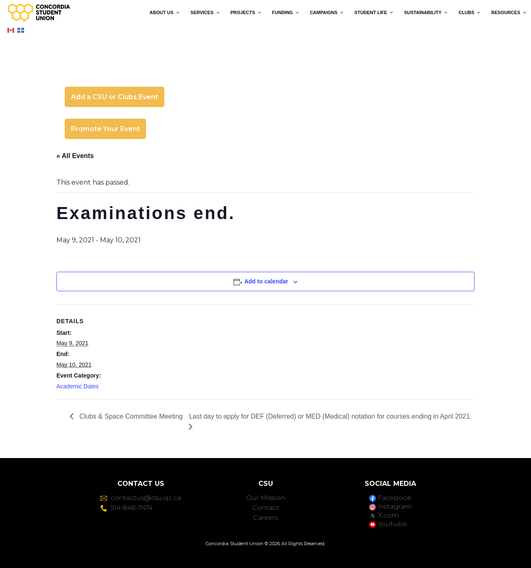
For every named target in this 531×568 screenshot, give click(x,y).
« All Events (75, 155)
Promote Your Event (105, 129)
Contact (265, 508)
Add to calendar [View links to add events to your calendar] (266, 281)
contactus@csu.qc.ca (140, 498)
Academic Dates (77, 386)
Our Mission (265, 498)
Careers (265, 518)
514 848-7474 (126, 508)
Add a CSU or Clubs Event (114, 97)
